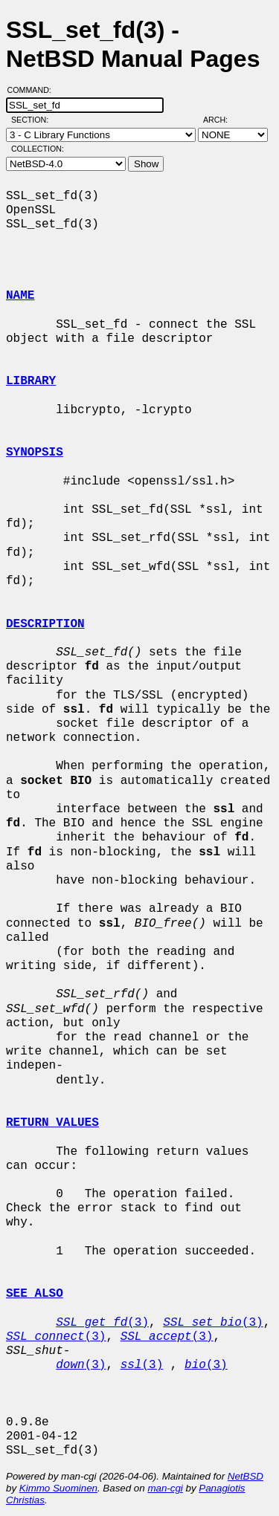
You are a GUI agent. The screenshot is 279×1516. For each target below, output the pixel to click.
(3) (102, 1323)
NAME (20, 296)
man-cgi (164, 1488)
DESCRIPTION (45, 624)
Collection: (37, 148)
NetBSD (245, 1476)
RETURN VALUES (52, 1123)
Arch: (222, 119)
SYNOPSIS (34, 452)
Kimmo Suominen (58, 1488)
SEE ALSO (34, 1294)
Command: (33, 89)
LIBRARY (31, 381)
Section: (33, 119)
